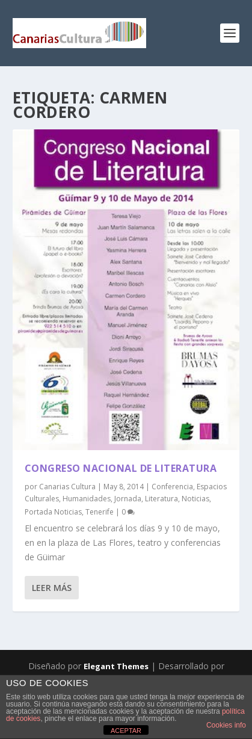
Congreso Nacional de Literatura (121, 468)
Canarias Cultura (67, 486)
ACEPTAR (126, 730)
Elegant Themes (116, 666)
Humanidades (87, 498)
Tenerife (99, 512)
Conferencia (172, 486)
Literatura (161, 498)
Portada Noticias (53, 512)
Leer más (52, 587)
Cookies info (226, 725)
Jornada (127, 498)
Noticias (195, 498)
